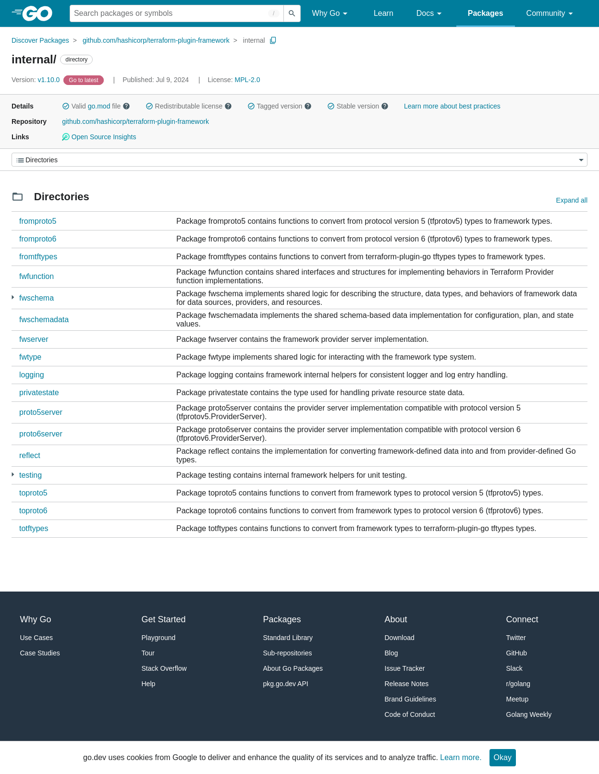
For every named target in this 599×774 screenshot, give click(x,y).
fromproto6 (37, 239)
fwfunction (36, 276)
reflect (29, 455)
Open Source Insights (99, 137)
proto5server (40, 412)
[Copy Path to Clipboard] (273, 40)
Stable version (358, 106)
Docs (430, 13)
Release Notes (407, 684)
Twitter (516, 637)
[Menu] (299, 160)
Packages (485, 13)
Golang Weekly (529, 714)
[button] (66, 106)
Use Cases (36, 637)
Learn (383, 13)
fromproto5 (37, 221)
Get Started (164, 619)
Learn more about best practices (452, 106)
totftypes (33, 528)
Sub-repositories (287, 653)
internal (254, 40)
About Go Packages (293, 668)
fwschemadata (44, 319)
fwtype (30, 357)
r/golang (518, 684)
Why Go (331, 13)
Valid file (96, 106)
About (396, 619)
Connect (522, 619)
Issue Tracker (405, 668)
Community (551, 13)
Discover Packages (40, 40)
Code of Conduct (410, 714)
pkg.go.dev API (285, 684)
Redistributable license (189, 106)
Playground (159, 637)
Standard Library (288, 637)
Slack (514, 668)
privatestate (39, 392)
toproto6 (33, 511)
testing (30, 475)
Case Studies (40, 653)
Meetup (517, 699)
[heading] (41, 13)
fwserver (33, 339)
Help (149, 684)
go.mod (99, 106)
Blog (391, 653)
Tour (148, 653)
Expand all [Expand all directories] (571, 200)
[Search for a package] (177, 13)
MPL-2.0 (247, 80)
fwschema (36, 298)
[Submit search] (292, 13)
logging (31, 375)
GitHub (516, 653)
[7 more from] (13, 475)
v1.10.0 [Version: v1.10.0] (36, 80)
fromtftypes (38, 257)
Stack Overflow (164, 668)
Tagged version (279, 106)
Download (400, 637)
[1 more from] (13, 297)
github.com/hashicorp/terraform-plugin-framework (156, 40)
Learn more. (460, 757)
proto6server (40, 434)
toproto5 (33, 493)
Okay (503, 757)
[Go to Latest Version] (84, 80)
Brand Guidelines (410, 699)
